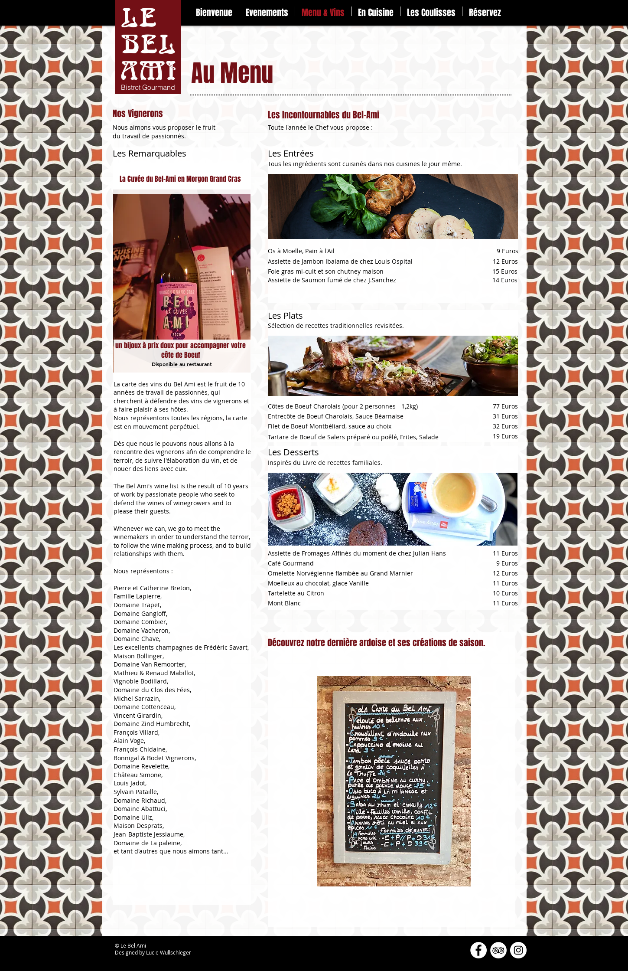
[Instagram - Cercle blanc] (518, 950)
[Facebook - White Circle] (478, 950)
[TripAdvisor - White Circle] (498, 950)
